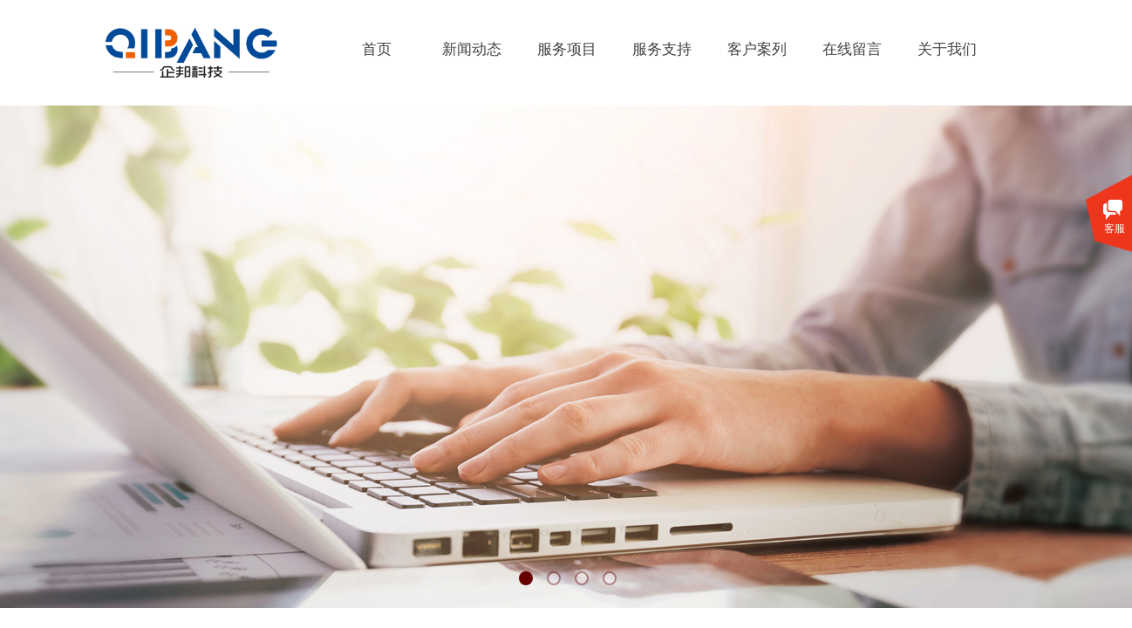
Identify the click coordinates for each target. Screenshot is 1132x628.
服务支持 (662, 49)
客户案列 (757, 49)
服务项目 (567, 49)
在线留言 (852, 49)
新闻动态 (471, 49)
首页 (377, 49)
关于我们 (947, 49)
